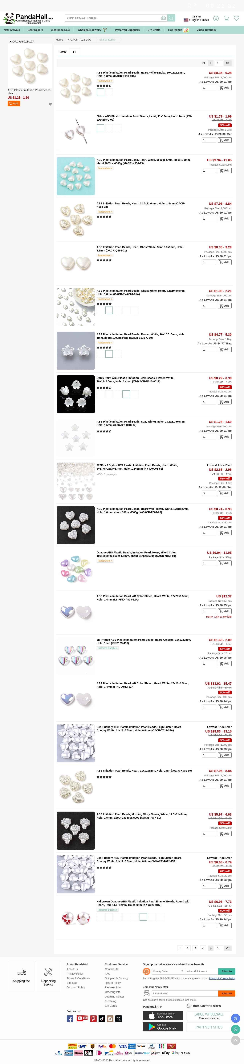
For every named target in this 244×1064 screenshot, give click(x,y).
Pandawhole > (105, 81)
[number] (209, 87)
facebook (70, 1018)
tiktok (102, 1018)
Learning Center (114, 996)
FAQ (107, 973)
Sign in (216, 20)
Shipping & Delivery (116, 978)
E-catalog (110, 1001)
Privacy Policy (75, 973)
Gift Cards (111, 1005)
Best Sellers (35, 29)
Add (15, 103)
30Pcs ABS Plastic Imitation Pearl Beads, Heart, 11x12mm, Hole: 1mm (141, 116)
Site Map (72, 982)
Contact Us (111, 969)
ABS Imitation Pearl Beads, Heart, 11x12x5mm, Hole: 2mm (133, 770)
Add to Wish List (50, 104)
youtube (80, 1018)
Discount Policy (76, 987)
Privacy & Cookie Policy (222, 978)
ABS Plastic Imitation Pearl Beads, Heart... (29, 91)
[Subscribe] (185, 993)
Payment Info (113, 987)
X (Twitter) (118, 1018)
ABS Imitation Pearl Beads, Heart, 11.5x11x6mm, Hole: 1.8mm (136, 203)
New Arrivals (12, 29)
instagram (110, 1018)
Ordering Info (112, 992)
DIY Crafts (154, 29)
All (74, 52)
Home (59, 39)
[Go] (219, 63)
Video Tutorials (206, 29)
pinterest (93, 1018)
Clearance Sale (60, 29)
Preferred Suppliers (127, 29)
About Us (72, 969)
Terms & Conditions (78, 978)
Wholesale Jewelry (92, 30)
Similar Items (107, 39)
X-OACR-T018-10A (79, 39)
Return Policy (113, 982)
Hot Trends (178, 30)
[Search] (131, 18)
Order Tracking (235, 1018)
